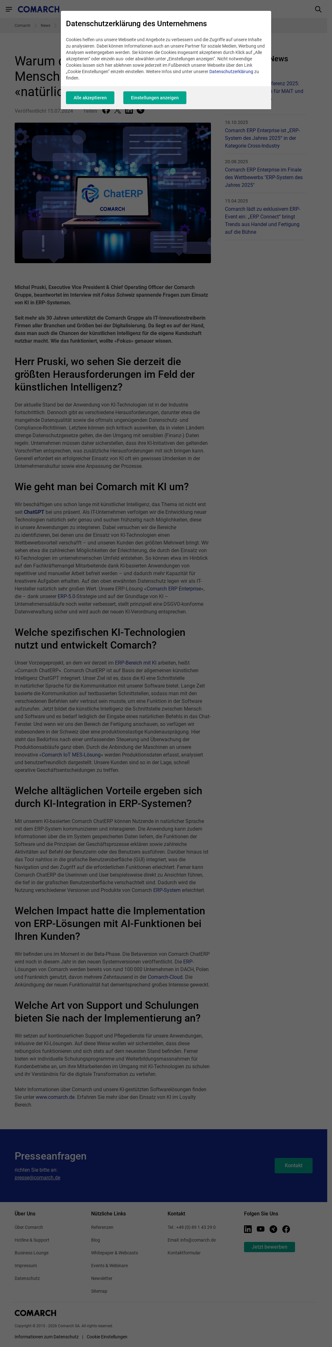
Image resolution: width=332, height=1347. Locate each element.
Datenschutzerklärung (231, 71)
